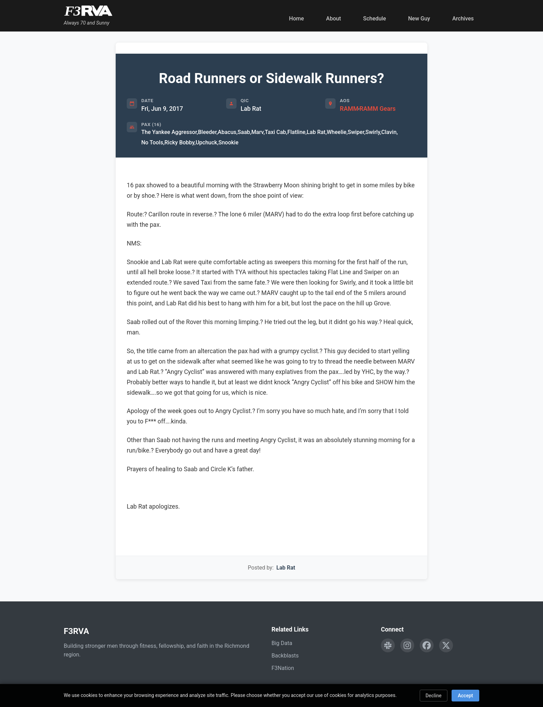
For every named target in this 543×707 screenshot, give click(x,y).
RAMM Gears (377, 108)
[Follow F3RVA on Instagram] (407, 645)
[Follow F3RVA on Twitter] (446, 645)
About (333, 18)
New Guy (419, 18)
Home (296, 18)
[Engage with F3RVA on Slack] (388, 645)
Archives (463, 18)
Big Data (282, 643)
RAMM (349, 108)
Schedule (374, 18)
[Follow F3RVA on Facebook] (427, 645)
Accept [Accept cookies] (465, 695)
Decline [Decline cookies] (434, 695)
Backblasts (285, 655)
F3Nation (283, 668)
